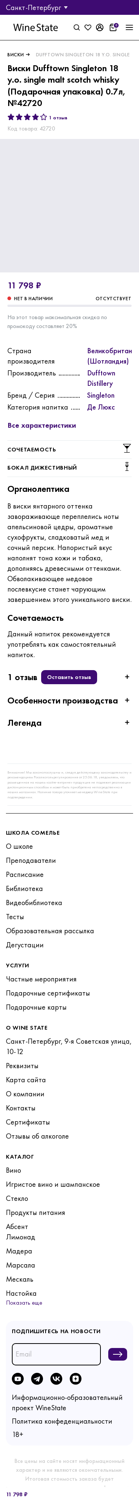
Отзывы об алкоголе (37, 1136)
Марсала (20, 1265)
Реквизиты (22, 1065)
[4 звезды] (35, 117)
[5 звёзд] (43, 117)
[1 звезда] (11, 117)
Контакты (21, 1108)
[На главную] (35, 27)
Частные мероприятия (41, 979)
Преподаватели (31, 860)
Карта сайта (26, 1079)
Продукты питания (35, 1212)
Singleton (101, 395)
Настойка (21, 1293)
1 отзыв (58, 117)
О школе (19, 846)
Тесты (15, 916)
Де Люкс (101, 407)
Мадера (19, 1251)
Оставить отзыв (69, 677)
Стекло (17, 1198)
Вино (13, 1170)
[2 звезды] (19, 117)
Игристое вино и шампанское (53, 1184)
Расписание (25, 874)
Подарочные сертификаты (48, 993)
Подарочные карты (36, 1007)
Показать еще (24, 1302)
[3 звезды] (27, 117)
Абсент (17, 1226)
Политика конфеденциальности (62, 1421)
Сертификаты (28, 1122)
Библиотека (24, 888)
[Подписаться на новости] (117, 1354)
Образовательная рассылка (50, 930)
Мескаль (19, 1279)
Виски (15, 54)
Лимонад (20, 1237)
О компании (25, 1094)
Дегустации (25, 945)
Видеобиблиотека (34, 902)
